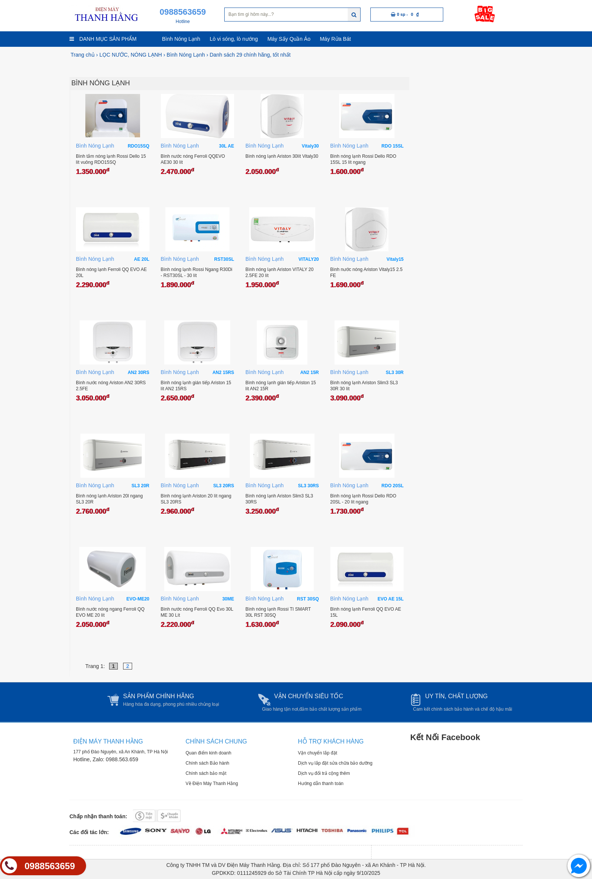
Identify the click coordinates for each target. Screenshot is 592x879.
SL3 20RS (223, 485)
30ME (228, 599)
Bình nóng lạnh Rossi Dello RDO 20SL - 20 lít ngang (363, 499)
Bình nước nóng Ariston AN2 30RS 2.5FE (111, 385)
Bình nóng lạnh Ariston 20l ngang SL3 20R (109, 499)
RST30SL (224, 259)
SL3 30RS (308, 485)
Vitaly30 (310, 146)
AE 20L (142, 259)
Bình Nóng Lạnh (95, 146)
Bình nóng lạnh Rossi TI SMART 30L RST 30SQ (278, 612)
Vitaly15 (395, 259)
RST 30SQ (308, 599)
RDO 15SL (392, 146)
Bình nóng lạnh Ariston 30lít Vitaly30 (281, 156)
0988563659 (183, 12)
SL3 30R (395, 372)
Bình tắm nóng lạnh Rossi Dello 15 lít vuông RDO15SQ (111, 159)
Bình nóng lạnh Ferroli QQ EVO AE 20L (111, 272)
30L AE (226, 146)
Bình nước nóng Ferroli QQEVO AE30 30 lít (193, 159)
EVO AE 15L (391, 599)
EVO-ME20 (138, 599)
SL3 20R (140, 485)
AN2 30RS (138, 372)
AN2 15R (309, 372)
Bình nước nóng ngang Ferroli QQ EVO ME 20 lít (110, 612)
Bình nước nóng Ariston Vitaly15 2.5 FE (366, 272)
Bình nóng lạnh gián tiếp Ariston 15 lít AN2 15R (280, 385)
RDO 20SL (392, 485)
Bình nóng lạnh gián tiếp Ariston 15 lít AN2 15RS (196, 385)
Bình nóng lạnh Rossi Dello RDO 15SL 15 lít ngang (363, 159)
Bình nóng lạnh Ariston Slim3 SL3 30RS (279, 499)
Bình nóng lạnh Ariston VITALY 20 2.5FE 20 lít (279, 272)
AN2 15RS (223, 372)
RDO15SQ (138, 146)
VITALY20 (308, 259)
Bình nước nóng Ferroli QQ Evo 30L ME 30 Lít (197, 612)
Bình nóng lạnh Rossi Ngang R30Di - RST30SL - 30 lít (197, 272)
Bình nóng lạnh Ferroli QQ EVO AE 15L (365, 612)
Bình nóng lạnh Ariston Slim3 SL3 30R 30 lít (364, 385)
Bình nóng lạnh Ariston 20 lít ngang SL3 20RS (196, 499)
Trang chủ (83, 55)
